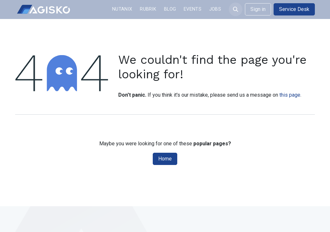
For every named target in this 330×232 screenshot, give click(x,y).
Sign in (258, 9)
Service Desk (294, 9)
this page (289, 95)
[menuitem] (122, 9)
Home (165, 159)
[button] (235, 9)
